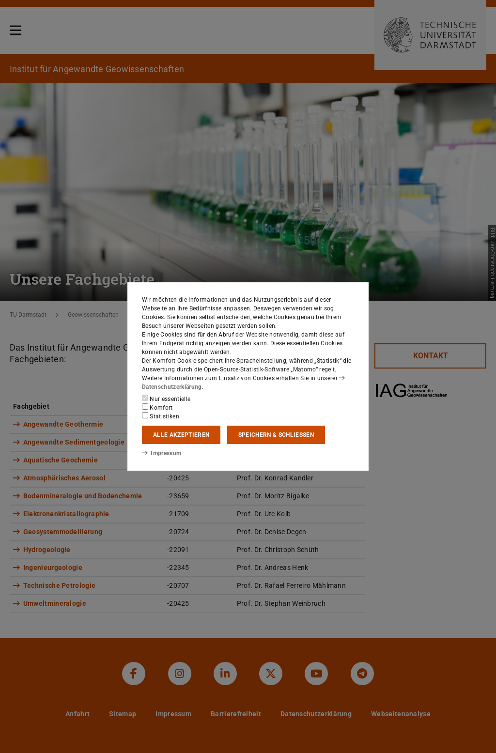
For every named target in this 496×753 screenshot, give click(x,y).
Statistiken (160, 416)
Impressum (161, 453)
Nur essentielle (166, 398)
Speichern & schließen (276, 434)
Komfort (157, 407)
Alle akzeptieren (181, 434)
